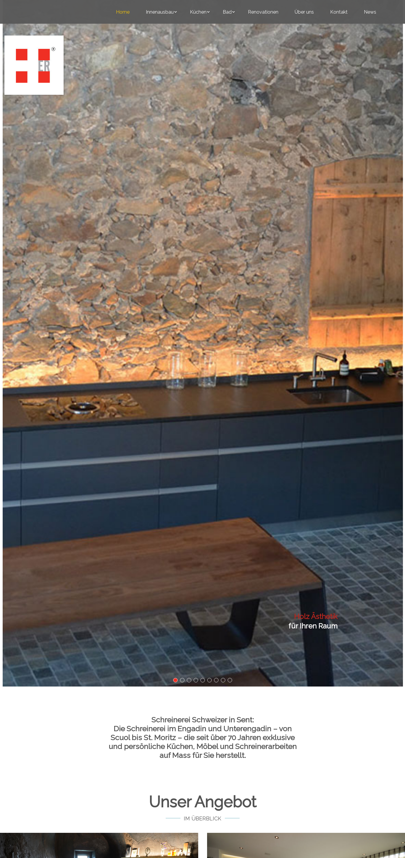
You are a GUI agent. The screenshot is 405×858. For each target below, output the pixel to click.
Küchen (198, 12)
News (370, 12)
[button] (175, 680)
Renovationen (263, 12)
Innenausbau (160, 12)
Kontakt (339, 12)
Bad (227, 12)
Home (123, 12)
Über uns (304, 12)
